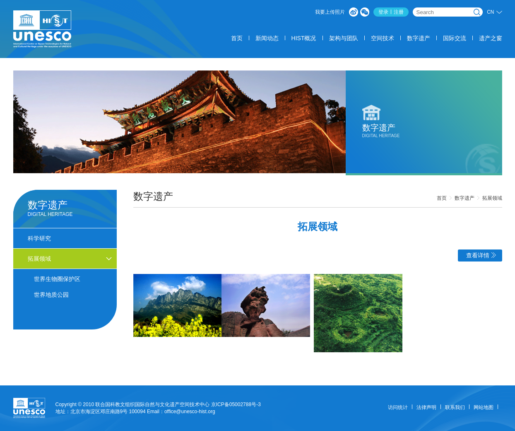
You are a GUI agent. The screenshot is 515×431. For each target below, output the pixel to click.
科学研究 (39, 238)
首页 (237, 38)
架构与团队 (343, 38)
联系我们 (455, 407)
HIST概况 (303, 38)
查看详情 (481, 255)
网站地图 (483, 407)
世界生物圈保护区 (57, 279)
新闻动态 (267, 38)
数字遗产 (418, 38)
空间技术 (382, 38)
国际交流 (454, 38)
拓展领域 (492, 198)
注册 (399, 12)
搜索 (477, 12)
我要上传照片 (330, 12)
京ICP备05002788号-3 (236, 404)
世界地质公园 (51, 294)
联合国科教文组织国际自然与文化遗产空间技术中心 (152, 404)
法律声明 (426, 407)
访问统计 (398, 407)
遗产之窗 (490, 38)
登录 (383, 12)
